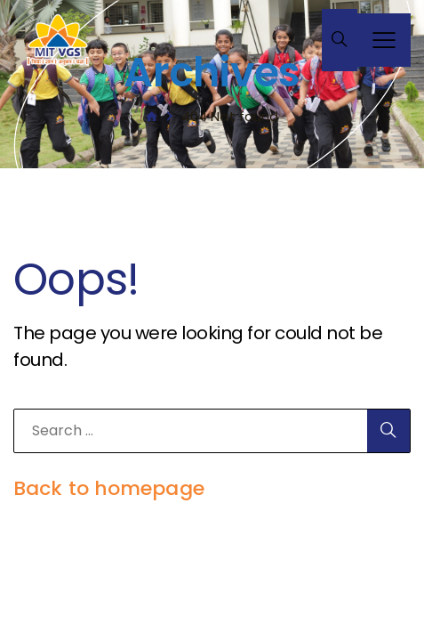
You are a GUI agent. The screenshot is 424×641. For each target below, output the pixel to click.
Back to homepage (108, 488)
